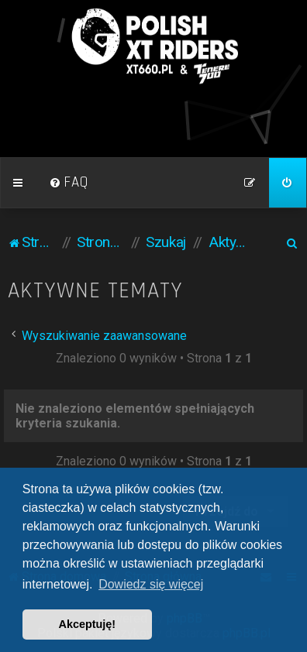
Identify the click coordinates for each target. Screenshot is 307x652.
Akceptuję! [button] (87, 624)
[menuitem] (69, 183)
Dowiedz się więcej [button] (150, 584)
